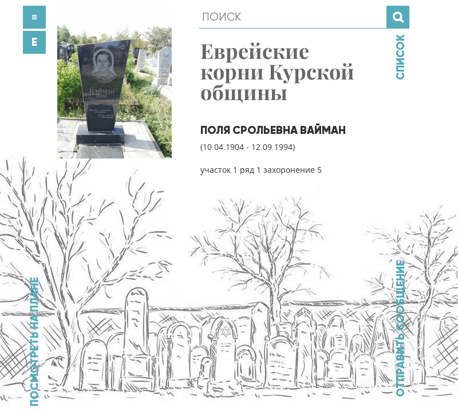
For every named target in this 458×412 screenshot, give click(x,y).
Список (400, 57)
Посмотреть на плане (34, 341)
